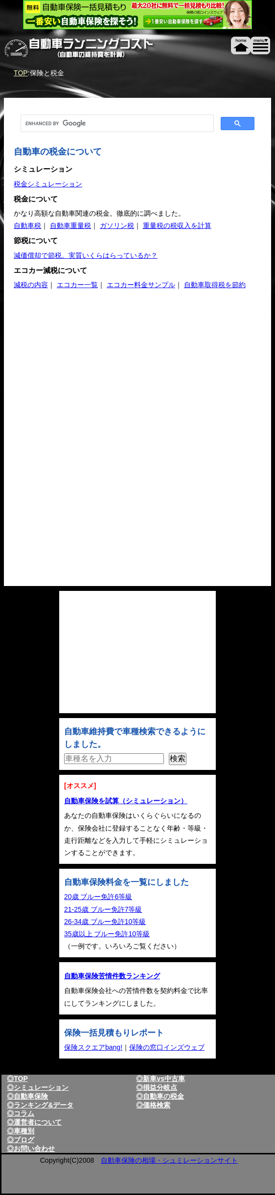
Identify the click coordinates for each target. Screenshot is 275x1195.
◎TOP (17, 1078)
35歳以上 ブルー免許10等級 (107, 934)
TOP (21, 73)
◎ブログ (20, 1140)
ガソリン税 (117, 225)
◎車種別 (20, 1131)
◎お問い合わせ (31, 1148)
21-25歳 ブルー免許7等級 (103, 909)
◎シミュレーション (38, 1087)
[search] (116, 123)
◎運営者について (34, 1122)
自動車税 (27, 225)
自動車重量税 (70, 225)
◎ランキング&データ (40, 1105)
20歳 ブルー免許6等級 (98, 897)
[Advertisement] (103, 377)
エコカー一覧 (77, 285)
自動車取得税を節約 (215, 285)
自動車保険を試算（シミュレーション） (125, 801)
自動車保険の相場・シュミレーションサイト (169, 1160)
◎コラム (20, 1113)
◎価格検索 (153, 1105)
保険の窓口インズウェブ (167, 1047)
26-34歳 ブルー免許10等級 (105, 921)
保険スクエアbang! (93, 1047)
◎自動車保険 (27, 1096)
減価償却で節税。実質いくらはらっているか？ (86, 255)
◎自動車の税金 (160, 1096)
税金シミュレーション (48, 184)
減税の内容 (31, 285)
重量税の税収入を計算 (177, 225)
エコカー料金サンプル (141, 285)
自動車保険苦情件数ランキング (112, 976)
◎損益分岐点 (156, 1087)
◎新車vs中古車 (160, 1078)
